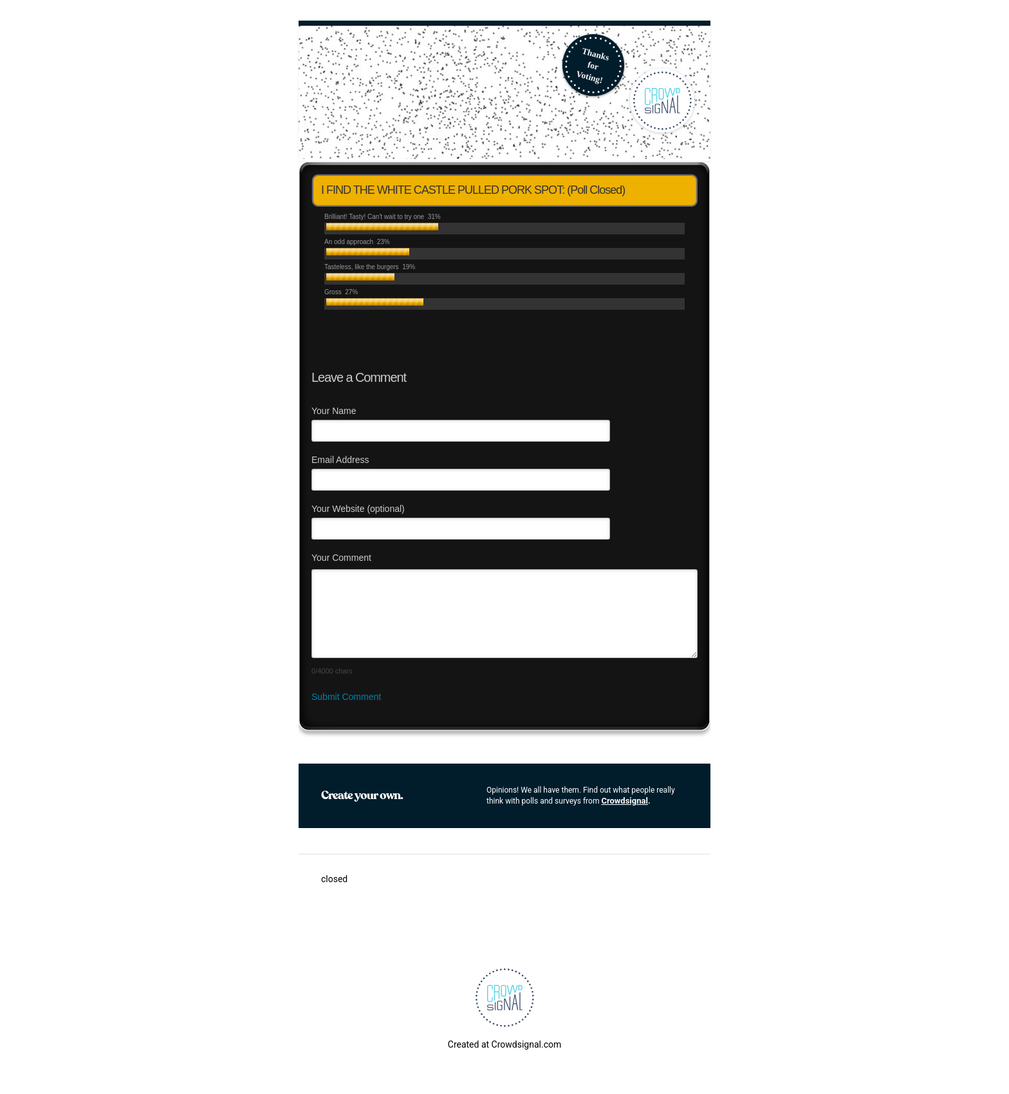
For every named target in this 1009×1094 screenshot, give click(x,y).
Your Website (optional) (358, 509)
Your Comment (341, 557)
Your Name (333, 411)
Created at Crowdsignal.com (504, 1044)
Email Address (340, 460)
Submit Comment (346, 697)
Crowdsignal (624, 801)
